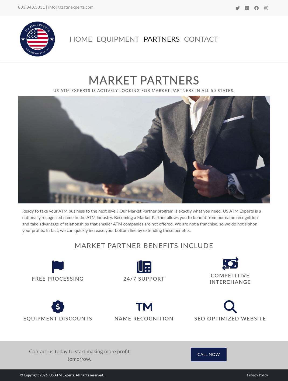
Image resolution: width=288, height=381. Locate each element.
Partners (162, 38)
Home (81, 38)
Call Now (208, 354)
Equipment (117, 38)
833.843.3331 (31, 6)
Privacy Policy (257, 375)
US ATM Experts (61, 375)
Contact (201, 38)
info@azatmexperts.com (70, 6)
